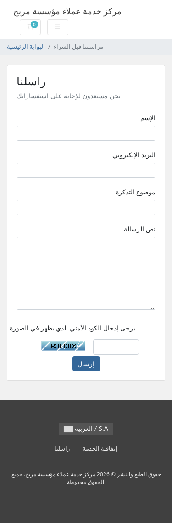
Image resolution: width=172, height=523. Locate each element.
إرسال (86, 363)
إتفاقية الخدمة (100, 448)
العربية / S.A (86, 428)
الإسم (147, 117)
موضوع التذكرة (135, 191)
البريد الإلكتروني (133, 154)
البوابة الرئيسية (26, 46)
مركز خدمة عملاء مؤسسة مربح (67, 11)
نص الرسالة (139, 229)
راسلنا (62, 448)
